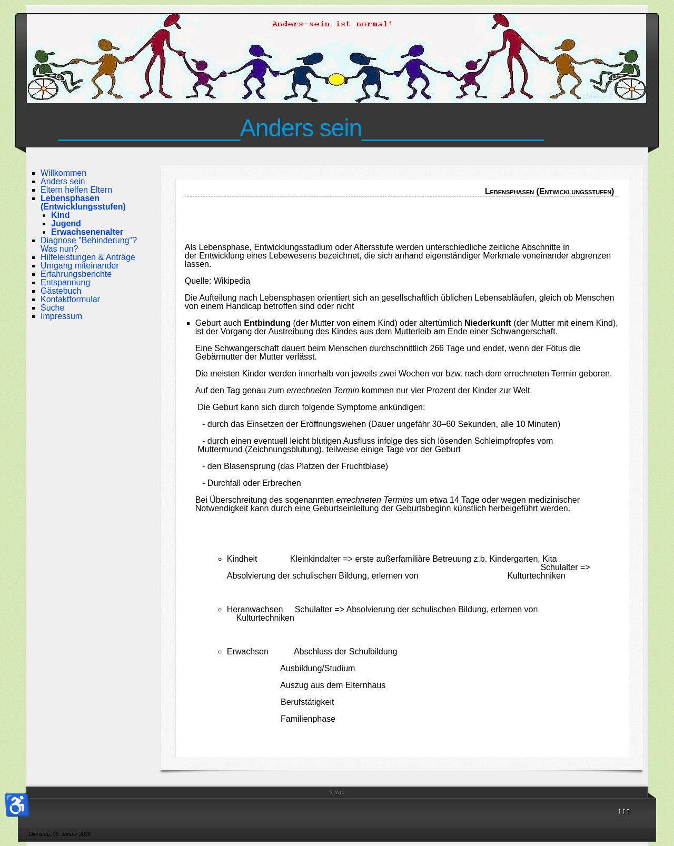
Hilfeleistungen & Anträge (88, 257)
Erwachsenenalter (87, 231)
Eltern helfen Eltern (76, 189)
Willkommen (63, 172)
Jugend (66, 223)
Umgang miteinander (80, 265)
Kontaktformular (70, 299)
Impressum (61, 316)
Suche (52, 307)
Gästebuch (61, 290)
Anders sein (63, 181)
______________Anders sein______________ (300, 128)
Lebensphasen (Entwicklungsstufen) (83, 202)
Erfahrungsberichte (76, 274)
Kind (60, 215)
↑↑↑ (624, 810)
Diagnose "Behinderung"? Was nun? (89, 244)
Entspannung (65, 282)
